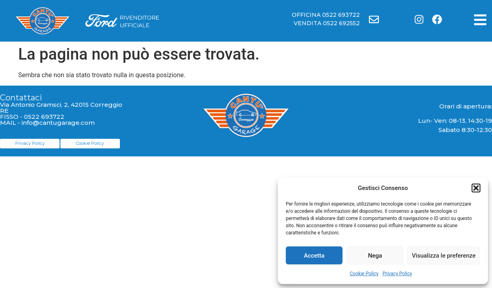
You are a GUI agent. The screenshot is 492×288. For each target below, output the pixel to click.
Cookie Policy (364, 273)
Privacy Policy (397, 273)
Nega (375, 255)
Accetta (314, 255)
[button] (476, 188)
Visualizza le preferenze (444, 255)
